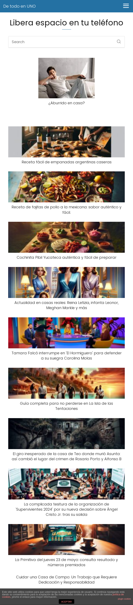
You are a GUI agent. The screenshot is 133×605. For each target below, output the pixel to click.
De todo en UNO (19, 6)
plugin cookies (124, 599)
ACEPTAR (66, 601)
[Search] (117, 40)
